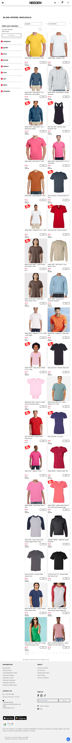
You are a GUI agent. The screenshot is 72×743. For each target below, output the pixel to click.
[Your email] (47, 700)
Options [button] (6, 66)
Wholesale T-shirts (8, 678)
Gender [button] (5, 47)
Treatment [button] (6, 91)
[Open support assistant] (68, 739)
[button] (55, 2)
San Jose (66, 729)
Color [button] (5, 72)
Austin (4, 731)
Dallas (60, 729)
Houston (40, 729)
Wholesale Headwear (9, 680)
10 (53, 653)
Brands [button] (5, 60)
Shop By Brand (7, 670)
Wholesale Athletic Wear (10, 685)
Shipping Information (43, 673)
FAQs (40, 709)
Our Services (41, 670)
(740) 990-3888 (9, 694)
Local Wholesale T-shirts (10, 673)
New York (5, 729)
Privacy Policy (7, 737)
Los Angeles (18, 729)
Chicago (25, 729)
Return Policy (41, 675)
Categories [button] (7, 41)
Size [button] (4, 79)
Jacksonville (18, 731)
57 (52, 29)
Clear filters (11, 35)
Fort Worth (10, 731)
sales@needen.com (8, 708)
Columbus (26, 731)
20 (56, 653)
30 (59, 653)
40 (62, 653)
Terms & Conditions (43, 678)
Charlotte (32, 731)
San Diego (55, 729)
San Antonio (47, 729)
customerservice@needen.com (12, 704)
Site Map (25, 737)
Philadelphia (32, 729)
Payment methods (42, 668)
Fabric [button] (5, 85)
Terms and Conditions (17, 737)
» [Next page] (55, 29)
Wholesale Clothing (8, 675)
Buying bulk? (6, 668)
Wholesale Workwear (9, 682)
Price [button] (5, 54)
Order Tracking (44, 706)
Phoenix (11, 729)
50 (65, 653)
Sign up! (64, 700)
